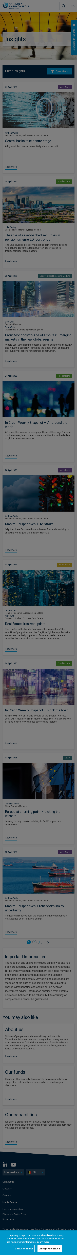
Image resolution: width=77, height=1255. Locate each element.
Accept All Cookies (49, 1248)
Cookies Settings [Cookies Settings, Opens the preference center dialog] (24, 1248)
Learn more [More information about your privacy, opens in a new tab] (43, 1242)
